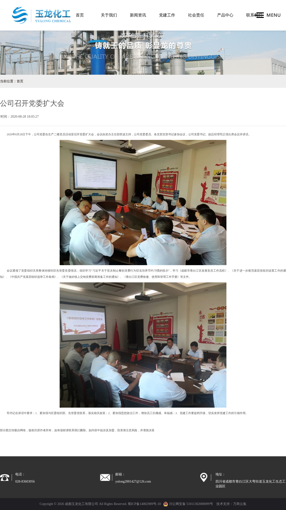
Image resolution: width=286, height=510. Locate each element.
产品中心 (225, 15)
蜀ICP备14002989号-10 (144, 504)
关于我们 (109, 15)
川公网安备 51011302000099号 (188, 504)
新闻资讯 (138, 15)
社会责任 (196, 15)
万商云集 (239, 504)
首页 (80, 15)
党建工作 (167, 15)
